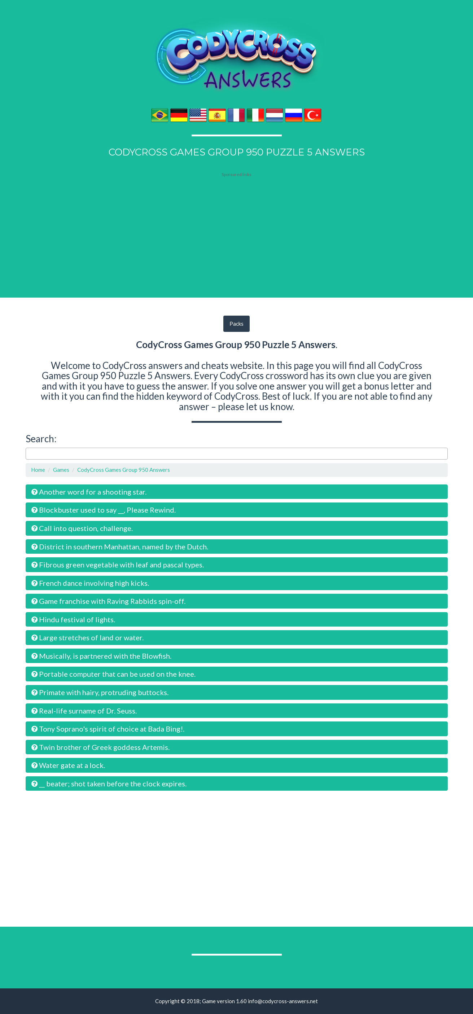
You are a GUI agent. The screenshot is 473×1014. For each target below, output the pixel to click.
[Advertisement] (237, 222)
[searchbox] (30, 453)
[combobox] (237, 454)
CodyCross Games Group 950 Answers (123, 469)
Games (61, 469)
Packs (236, 323)
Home (38, 469)
